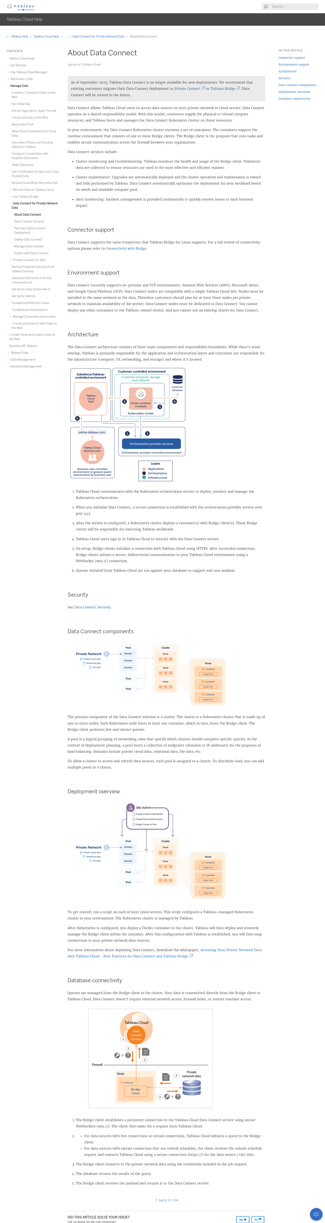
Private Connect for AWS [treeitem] (29, 260)
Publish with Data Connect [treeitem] (31, 253)
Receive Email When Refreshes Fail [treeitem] (34, 183)
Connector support (292, 58)
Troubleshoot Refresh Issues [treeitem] (30, 303)
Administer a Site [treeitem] (21, 79)
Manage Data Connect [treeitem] (29, 246)
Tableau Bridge (224, 88)
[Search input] (295, 7)
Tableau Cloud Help (46, 36)
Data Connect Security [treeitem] (29, 221)
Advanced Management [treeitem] (25, 366)
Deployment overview (294, 92)
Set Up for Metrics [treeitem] (24, 296)
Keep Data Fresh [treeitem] (23, 124)
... (66, 36)
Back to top (166, 1200)
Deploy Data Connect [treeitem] (28, 239)
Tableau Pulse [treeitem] (19, 353)
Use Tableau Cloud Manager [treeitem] (28, 72)
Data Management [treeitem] (22, 359)
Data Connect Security (92, 607)
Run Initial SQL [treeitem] (21, 104)
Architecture (288, 71)
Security (284, 78)
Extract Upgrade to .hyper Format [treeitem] (34, 111)
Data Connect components (297, 85)
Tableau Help (18, 36)
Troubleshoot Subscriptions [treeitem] (30, 310)
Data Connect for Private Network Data (99, 36)
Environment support (294, 64)
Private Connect (189, 88)
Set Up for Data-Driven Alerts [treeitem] (31, 289)
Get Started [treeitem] (17, 65)
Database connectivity (294, 99)
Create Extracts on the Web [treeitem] (30, 117)
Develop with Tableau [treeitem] (23, 346)
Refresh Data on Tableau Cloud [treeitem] (33, 190)
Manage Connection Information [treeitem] (34, 317)
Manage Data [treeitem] (18, 86)
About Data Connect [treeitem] (27, 214)
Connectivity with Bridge (126, 248)
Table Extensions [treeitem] (23, 165)
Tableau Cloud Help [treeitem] (21, 58)
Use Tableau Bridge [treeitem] (25, 196)
